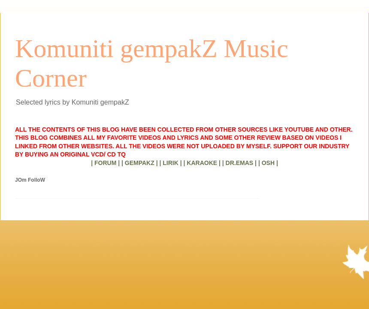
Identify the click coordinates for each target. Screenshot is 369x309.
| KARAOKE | (202, 162)
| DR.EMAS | (239, 162)
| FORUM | (105, 162)
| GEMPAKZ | (139, 162)
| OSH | (268, 162)
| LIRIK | (170, 162)
